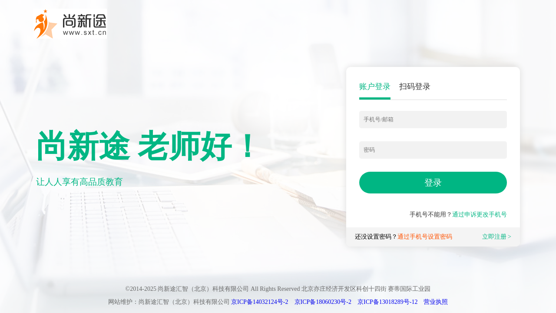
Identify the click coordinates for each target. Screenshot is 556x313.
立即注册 (494, 236)
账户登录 (375, 86)
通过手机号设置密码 (424, 236)
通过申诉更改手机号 (479, 214)
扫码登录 (414, 86)
